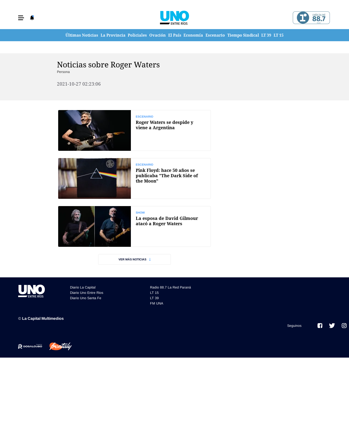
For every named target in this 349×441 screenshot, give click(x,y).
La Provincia (113, 35)
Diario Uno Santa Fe (85, 298)
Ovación (157, 35)
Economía (193, 35)
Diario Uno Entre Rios (86, 293)
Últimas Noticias (81, 35)
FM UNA (156, 303)
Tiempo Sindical (243, 35)
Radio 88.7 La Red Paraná (170, 287)
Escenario (215, 35)
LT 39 (266, 35)
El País (174, 35)
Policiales (137, 35)
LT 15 (279, 35)
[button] (21, 18)
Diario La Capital (82, 287)
